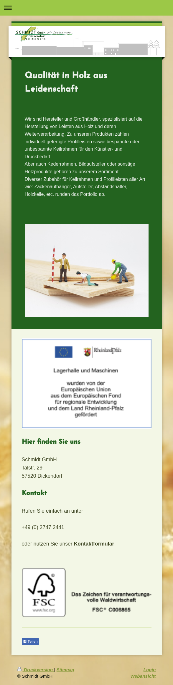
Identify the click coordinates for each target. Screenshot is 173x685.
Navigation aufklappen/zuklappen (86, 7)
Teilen (30, 641)
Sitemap (65, 669)
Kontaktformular (94, 544)
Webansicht (143, 676)
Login (150, 669)
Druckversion (35, 669)
